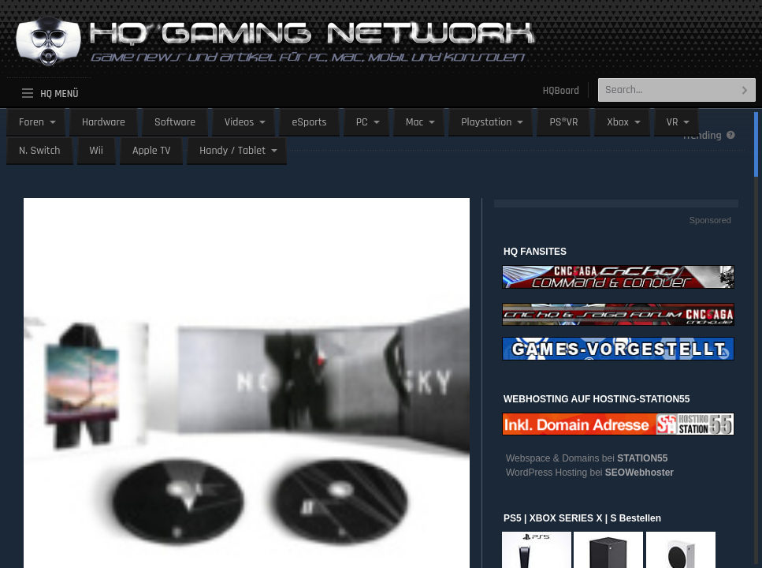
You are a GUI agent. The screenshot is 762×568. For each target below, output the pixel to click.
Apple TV (151, 151)
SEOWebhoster (639, 472)
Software (174, 122)
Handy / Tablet (232, 151)
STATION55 (642, 458)
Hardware (103, 122)
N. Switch (40, 151)
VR (672, 122)
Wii (96, 151)
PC (362, 122)
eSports (309, 122)
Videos (239, 122)
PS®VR (563, 122)
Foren (31, 122)
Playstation (486, 122)
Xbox (617, 122)
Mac (415, 122)
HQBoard (561, 90)
